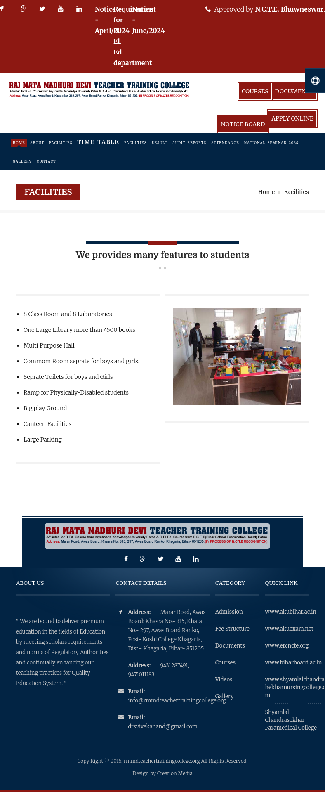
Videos (224, 679)
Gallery (22, 161)
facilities (60, 143)
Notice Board (243, 124)
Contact (46, 161)
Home (19, 143)
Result (159, 143)
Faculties (135, 143)
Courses (255, 91)
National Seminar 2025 (271, 143)
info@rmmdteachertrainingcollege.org (168, 700)
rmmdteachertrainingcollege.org (162, 761)
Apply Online (292, 118)
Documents (294, 91)
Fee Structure (232, 628)
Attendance (225, 143)
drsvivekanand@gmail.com (162, 726)
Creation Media (175, 773)
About (37, 143)
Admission (229, 611)
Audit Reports (189, 143)
